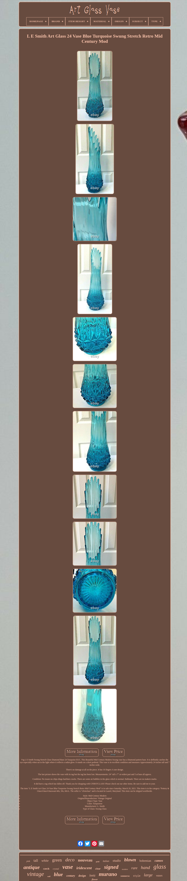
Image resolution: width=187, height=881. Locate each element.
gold (97, 861)
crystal (56, 868)
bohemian (145, 860)
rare (134, 868)
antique (32, 867)
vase (67, 867)
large (148, 875)
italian (106, 861)
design (82, 875)
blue (58, 874)
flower (95, 879)
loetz (92, 875)
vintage (35, 874)
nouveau (85, 860)
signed (111, 867)
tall (36, 860)
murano (108, 874)
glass (159, 866)
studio (117, 860)
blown (130, 859)
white (45, 860)
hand (145, 867)
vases (159, 875)
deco (70, 859)
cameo (159, 860)
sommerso (125, 876)
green (57, 860)
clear (98, 868)
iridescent (84, 868)
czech (46, 868)
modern (125, 869)
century (70, 875)
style (136, 876)
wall (48, 876)
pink (28, 861)
